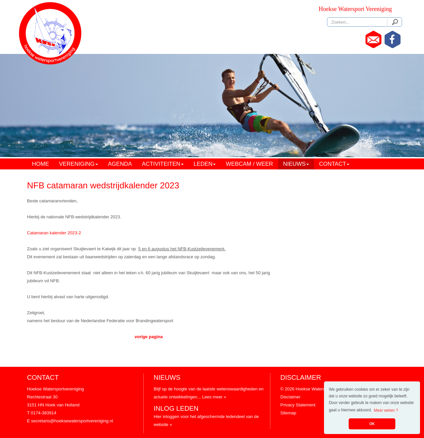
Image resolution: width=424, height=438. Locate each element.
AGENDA (120, 164)
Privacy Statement (298, 404)
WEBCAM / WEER (249, 164)
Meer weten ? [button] (386, 410)
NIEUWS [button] (296, 164)
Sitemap (288, 412)
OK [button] (372, 424)
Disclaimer (290, 396)
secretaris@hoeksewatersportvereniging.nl (72, 420)
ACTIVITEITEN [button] (163, 164)
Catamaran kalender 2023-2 (54, 232)
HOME (40, 164)
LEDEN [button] (205, 164)
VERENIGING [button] (78, 164)
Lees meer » (214, 396)
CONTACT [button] (334, 164)
